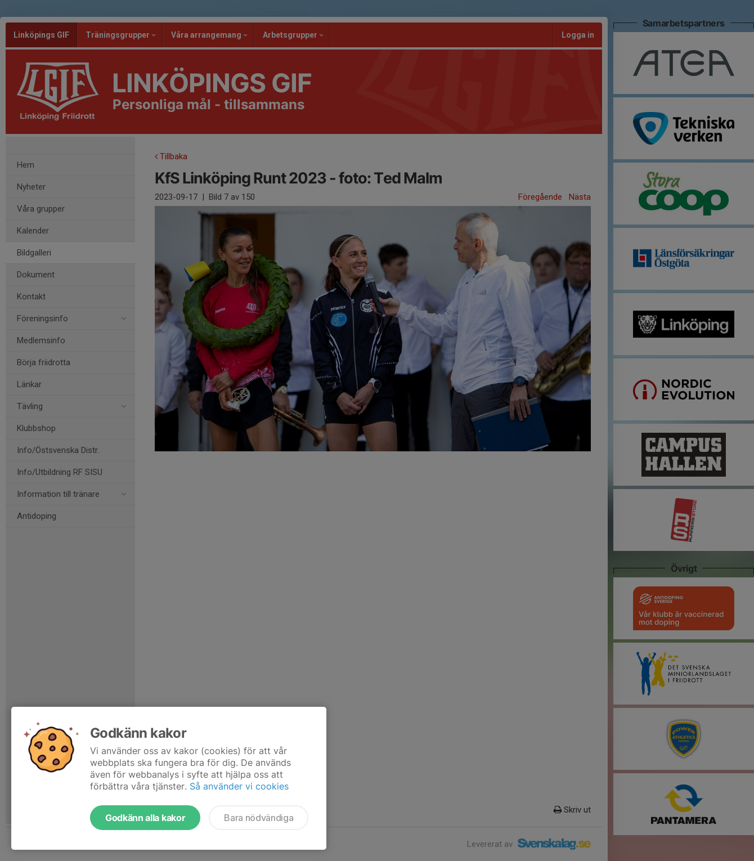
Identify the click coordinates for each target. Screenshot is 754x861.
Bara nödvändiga (258, 817)
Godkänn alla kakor (145, 817)
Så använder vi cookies (239, 786)
